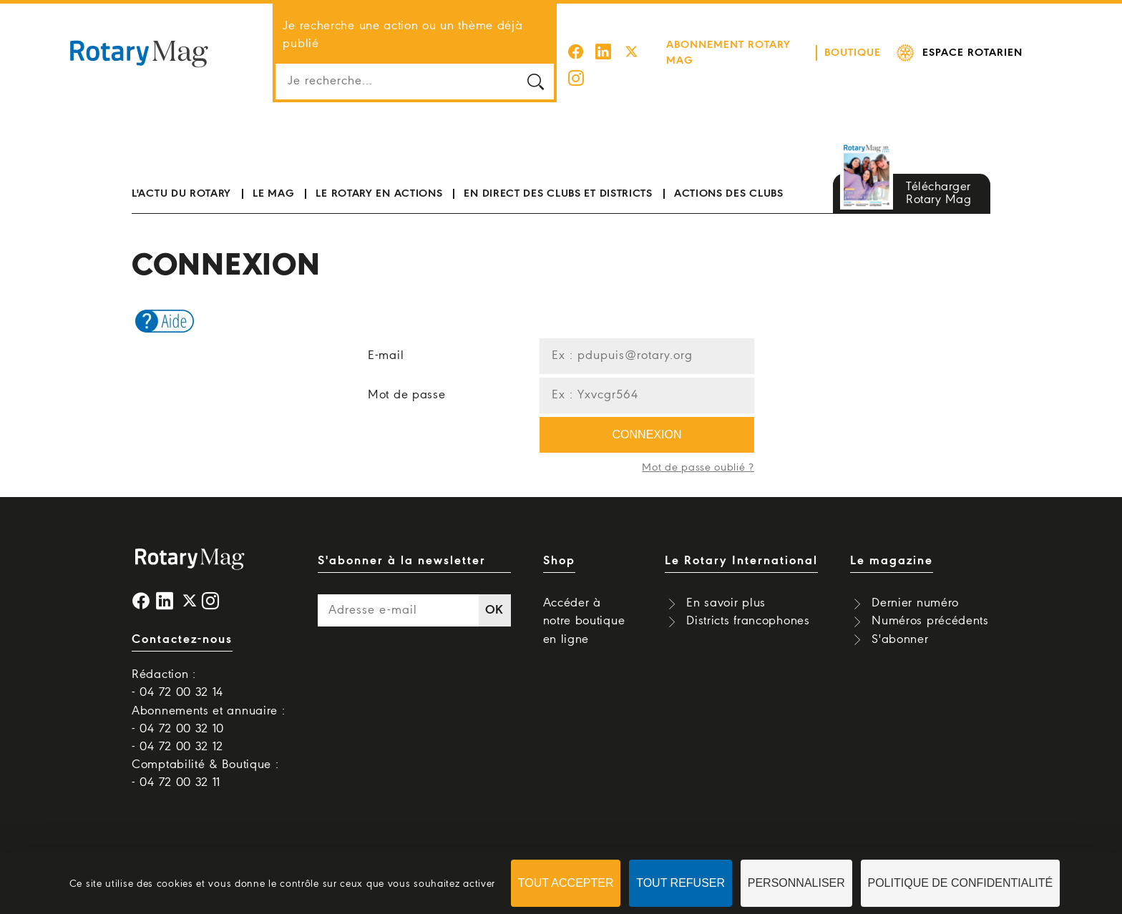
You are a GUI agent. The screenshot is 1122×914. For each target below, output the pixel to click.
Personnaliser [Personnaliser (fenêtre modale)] (796, 883)
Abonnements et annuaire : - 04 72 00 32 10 (209, 701)
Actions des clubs (729, 176)
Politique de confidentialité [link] (960, 883)
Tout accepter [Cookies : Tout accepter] (566, 883)
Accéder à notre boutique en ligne (584, 603)
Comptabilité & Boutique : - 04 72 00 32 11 (205, 756)
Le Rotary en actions (379, 176)
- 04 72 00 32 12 (177, 729)
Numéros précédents (930, 603)
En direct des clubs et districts (558, 176)
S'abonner (900, 621)
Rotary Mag (139, 44)
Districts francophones (747, 603)
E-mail (386, 338)
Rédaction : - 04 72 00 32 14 (177, 666)
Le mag (273, 176)
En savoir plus (726, 585)
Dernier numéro (915, 585)
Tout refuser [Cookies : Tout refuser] (680, 883)
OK (494, 592)
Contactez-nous (182, 622)
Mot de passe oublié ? (698, 450)
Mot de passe (406, 377)
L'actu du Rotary (181, 176)
